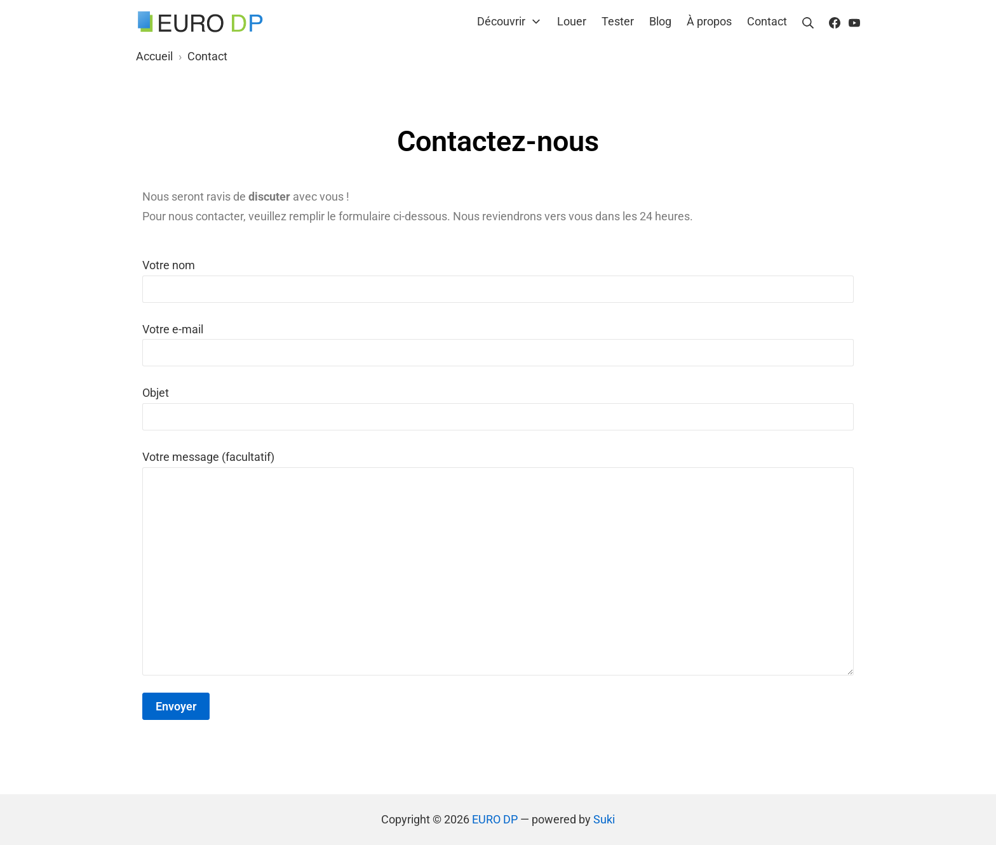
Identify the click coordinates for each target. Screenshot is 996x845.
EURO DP (495, 819)
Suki (604, 819)
